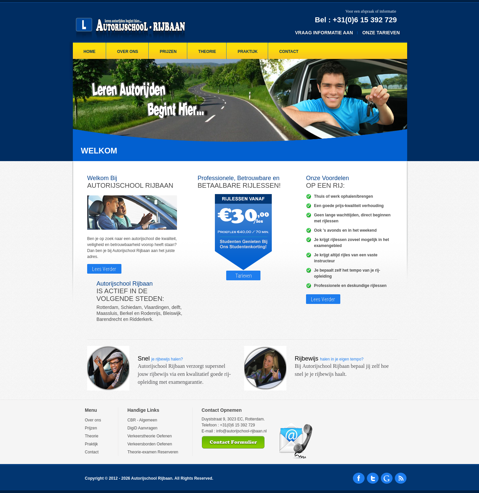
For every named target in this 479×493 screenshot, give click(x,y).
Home (89, 51)
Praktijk (247, 51)
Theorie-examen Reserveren (152, 452)
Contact (288, 51)
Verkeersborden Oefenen (149, 444)
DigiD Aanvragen (142, 428)
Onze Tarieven (381, 32)
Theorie (207, 51)
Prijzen (168, 51)
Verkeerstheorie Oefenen (149, 436)
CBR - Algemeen (142, 420)
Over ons (127, 51)
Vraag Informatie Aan (324, 32)
